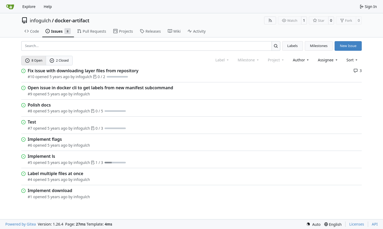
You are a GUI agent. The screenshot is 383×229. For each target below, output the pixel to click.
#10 (31, 76)
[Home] (10, 6)
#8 (30, 110)
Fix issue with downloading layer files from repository (83, 70)
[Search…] (276, 45)
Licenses (356, 224)
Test (32, 122)
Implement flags (45, 139)
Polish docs (39, 105)
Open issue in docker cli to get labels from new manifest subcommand (100, 87)
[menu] (352, 59)
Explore (28, 6)
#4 (30, 179)
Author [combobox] (301, 59)
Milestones (318, 45)
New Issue (348, 45)
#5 (30, 162)
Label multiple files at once (55, 173)
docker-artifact (72, 20)
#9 (30, 93)
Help (48, 6)
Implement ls (41, 156)
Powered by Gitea (20, 224)
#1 (30, 196)
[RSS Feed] (270, 20)
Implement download (50, 190)
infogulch (40, 20)
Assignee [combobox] (328, 59)
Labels (292, 45)
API (375, 224)
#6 (30, 145)
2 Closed (59, 60)
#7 (30, 128)
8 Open (34, 60)
